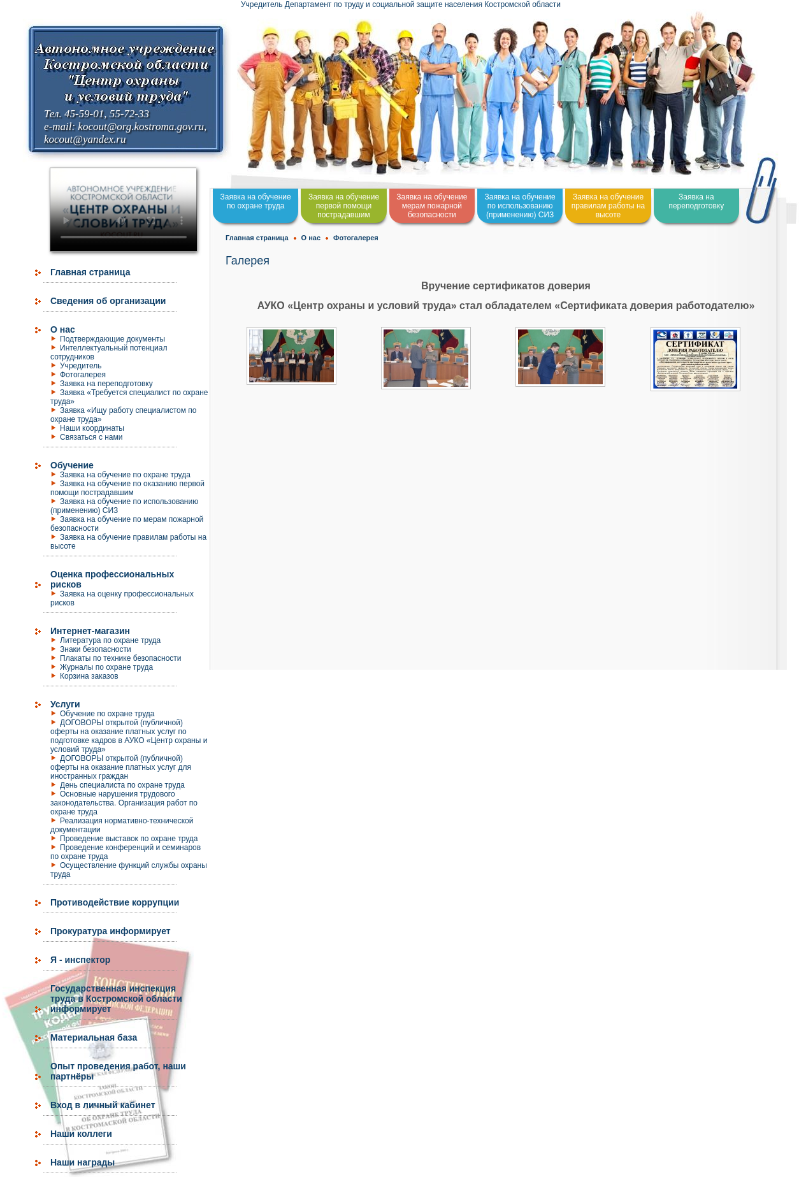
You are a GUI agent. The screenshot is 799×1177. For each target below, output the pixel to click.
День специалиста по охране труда (122, 785)
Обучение (72, 465)
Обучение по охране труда (107, 713)
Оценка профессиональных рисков (112, 579)
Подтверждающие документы (112, 339)
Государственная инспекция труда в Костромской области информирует (116, 998)
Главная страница (90, 272)
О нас (62, 329)
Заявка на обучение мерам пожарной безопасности (431, 205)
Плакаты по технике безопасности (121, 658)
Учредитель (81, 365)
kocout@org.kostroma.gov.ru (141, 126)
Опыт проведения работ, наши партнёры (118, 1071)
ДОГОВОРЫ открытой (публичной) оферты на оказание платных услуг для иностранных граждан (120, 767)
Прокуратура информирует (110, 931)
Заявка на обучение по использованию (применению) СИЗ (520, 205)
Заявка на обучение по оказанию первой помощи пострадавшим (127, 488)
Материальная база (93, 1037)
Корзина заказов (89, 676)
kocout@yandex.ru (85, 139)
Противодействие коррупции (114, 902)
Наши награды (82, 1162)
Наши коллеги (81, 1134)
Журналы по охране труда (106, 667)
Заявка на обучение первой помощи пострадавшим (343, 205)
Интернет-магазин (90, 631)
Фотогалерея (83, 374)
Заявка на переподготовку (106, 383)
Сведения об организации (108, 301)
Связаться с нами (91, 437)
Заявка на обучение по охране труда (125, 474)
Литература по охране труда (110, 640)
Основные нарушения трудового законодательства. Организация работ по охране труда (124, 803)
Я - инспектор (80, 960)
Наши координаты (92, 428)
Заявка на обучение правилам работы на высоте (608, 205)
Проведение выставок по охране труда (129, 838)
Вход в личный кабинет (102, 1105)
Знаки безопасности (95, 649)
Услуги (65, 704)
